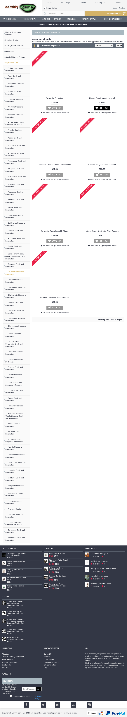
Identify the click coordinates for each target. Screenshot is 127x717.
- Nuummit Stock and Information (14, 494)
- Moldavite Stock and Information (14, 479)
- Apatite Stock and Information (13, 139)
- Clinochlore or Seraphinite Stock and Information (13, 343)
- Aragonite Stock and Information (14, 170)
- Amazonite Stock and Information (14, 85)
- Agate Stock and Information (13, 77)
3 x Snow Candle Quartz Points (57, 577)
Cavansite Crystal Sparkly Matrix (54, 231)
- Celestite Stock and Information (14, 281)
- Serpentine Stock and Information (15, 531)
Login (46, 668)
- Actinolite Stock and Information (14, 69)
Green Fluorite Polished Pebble (15, 587)
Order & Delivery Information (13, 657)
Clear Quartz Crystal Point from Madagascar (16, 554)
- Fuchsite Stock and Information (14, 391)
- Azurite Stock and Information (13, 208)
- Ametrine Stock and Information (14, 108)
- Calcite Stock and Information (13, 247)
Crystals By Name (12, 63)
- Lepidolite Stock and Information (14, 471)
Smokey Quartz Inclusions (101, 583)
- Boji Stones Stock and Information (15, 224)
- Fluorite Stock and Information (13, 376)
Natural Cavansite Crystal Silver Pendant (102, 231)
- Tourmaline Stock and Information (15, 539)
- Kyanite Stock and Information (13, 448)
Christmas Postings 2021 (100, 554)
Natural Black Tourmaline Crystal (16, 562)
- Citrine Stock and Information (13, 335)
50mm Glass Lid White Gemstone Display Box (15, 630)
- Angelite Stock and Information (13, 131)
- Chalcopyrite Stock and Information (15, 296)
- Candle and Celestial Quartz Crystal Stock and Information (15, 256)
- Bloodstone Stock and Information (15, 216)
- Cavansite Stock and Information (14, 273)
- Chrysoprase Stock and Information (15, 327)
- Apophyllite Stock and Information (15, 147)
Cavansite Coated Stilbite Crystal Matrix (54, 165)
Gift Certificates (50, 665)
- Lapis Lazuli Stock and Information (15, 463)
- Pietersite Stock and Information (14, 516)
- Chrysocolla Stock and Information (15, 319)
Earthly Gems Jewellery (14, 46)
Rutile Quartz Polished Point (15, 571)
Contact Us (6, 665)
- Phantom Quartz (13, 509)
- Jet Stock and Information (12, 432)
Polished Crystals (12, 40)
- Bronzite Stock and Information (14, 232)
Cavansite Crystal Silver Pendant (102, 165)
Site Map (5, 668)
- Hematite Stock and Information (14, 407)
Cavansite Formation (54, 98)
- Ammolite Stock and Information (14, 116)
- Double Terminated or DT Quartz (15, 360)
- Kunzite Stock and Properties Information (14, 440)
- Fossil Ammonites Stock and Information (13, 384)
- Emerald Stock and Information (14, 368)
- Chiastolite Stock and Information (14, 311)
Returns (47, 657)
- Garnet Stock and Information (13, 399)
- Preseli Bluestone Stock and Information (13, 523)
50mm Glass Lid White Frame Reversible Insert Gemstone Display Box (15, 621)
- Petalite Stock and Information (13, 502)
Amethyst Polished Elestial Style (16, 579)
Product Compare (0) (51, 46)
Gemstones (9, 51)
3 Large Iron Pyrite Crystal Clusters (58, 561)
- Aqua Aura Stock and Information (14, 154)
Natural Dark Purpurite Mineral (102, 98)
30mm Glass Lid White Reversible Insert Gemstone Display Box (15, 603)
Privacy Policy (7, 659)
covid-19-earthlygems (99, 561)
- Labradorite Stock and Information (15, 456)
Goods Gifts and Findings (15, 57)
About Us (5, 654)
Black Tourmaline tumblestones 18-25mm (15, 638)
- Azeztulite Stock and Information (14, 201)
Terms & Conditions (9, 662)
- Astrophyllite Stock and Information (15, 178)
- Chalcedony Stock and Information (15, 288)
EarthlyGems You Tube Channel (103, 568)
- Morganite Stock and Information (14, 487)
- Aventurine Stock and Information (14, 193)
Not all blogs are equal (99, 576)
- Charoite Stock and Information (14, 304)
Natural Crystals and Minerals (13, 33)
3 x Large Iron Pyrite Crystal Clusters (56, 569)
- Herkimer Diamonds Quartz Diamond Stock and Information (14, 416)
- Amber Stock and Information (13, 92)
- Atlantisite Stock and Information (14, 185)
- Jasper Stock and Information (13, 425)
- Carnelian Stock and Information (14, 265)
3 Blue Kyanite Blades (57, 554)
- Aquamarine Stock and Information (15, 162)
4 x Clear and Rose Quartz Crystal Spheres (57, 585)
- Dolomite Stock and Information (14, 353)
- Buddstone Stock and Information (15, 239)
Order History (49, 659)
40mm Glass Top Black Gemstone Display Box (15, 612)
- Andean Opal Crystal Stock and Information (14, 123)
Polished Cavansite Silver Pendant (54, 298)
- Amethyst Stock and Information (14, 100)
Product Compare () (52, 662)
